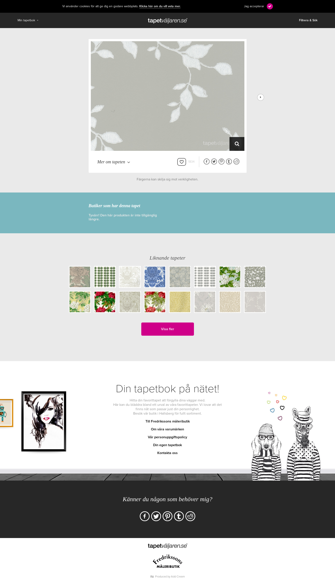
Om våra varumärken (167, 429)
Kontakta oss (167, 453)
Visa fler (167, 329)
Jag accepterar (254, 6)
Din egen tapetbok (167, 445)
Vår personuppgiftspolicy (167, 437)
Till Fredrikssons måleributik (167, 421)
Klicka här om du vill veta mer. (160, 6)
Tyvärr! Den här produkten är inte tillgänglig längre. (123, 217)
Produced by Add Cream (170, 576)
